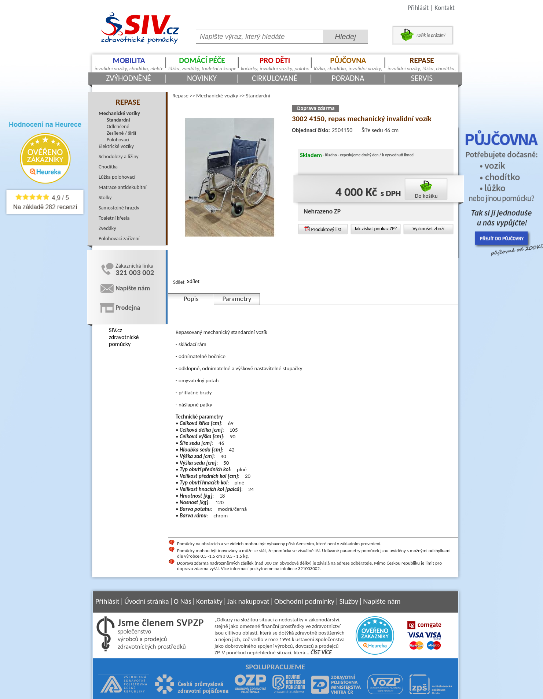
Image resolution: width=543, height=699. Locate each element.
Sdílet (193, 281)
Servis (422, 78)
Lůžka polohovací (117, 177)
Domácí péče (202, 63)
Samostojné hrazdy (119, 207)
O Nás (182, 601)
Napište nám (132, 288)
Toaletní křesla (114, 218)
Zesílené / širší (121, 133)
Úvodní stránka (146, 601)
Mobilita (129, 63)
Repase (422, 63)
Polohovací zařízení (119, 238)
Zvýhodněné (128, 78)
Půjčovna (348, 63)
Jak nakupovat (248, 601)
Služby (348, 601)
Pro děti (275, 63)
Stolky (105, 197)
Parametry (236, 298)
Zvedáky (107, 228)
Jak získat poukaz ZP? (375, 229)
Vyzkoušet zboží (428, 229)
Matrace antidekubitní (122, 187)
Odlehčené (118, 126)
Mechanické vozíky (119, 113)
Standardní (118, 120)
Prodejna (127, 308)
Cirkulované (274, 78)
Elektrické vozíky (116, 146)
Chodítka (108, 166)
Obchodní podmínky (304, 601)
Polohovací (118, 140)
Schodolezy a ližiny (119, 156)
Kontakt (444, 8)
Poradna (347, 78)
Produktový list (322, 229)
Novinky (202, 78)
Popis (191, 298)
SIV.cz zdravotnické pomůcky (124, 337)
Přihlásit (418, 8)
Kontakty (209, 601)
